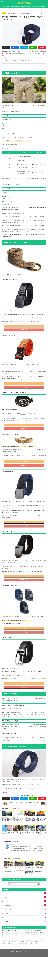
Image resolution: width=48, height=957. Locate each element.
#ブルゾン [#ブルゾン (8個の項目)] (37, 932)
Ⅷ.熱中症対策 (43, 6)
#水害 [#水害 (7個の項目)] (36, 939)
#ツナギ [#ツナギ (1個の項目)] (39, 930)
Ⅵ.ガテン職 (34, 6)
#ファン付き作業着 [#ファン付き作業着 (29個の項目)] (29, 932)
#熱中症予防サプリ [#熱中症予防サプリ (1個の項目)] (6, 941)
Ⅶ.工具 (38, 6)
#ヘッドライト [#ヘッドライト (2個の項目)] (5, 934)
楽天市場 (23, 329)
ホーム (4, 6)
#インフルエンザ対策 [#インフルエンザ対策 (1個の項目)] (32, 930)
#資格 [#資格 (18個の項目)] (37, 941)
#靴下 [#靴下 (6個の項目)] (37, 943)
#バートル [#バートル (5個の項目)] (22, 932)
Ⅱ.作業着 (12, 6)
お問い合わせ (18, 951)
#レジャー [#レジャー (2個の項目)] (43, 934)
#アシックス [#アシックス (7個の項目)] (18, 930)
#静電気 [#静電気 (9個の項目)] (26, 943)
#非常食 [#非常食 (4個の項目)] (32, 943)
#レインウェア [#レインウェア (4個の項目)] (37, 934)
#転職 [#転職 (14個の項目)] (41, 941)
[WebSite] (13, 855)
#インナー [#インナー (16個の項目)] (24, 930)
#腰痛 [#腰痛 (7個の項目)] (27, 941)
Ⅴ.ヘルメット (22, 6)
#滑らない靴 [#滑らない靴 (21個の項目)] (42, 939)
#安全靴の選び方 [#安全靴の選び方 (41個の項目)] (12, 939)
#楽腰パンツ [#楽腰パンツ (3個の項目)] (31, 939)
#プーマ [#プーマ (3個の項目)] (42, 932)
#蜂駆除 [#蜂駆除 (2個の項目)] (32, 941)
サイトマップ (35, 951)
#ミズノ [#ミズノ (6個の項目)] (24, 934)
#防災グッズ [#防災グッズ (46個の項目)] (21, 943)
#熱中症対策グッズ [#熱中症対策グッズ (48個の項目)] (15, 941)
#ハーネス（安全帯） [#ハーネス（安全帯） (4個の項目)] (14, 932)
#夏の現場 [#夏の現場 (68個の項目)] (5, 939)
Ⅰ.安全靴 (7, 6)
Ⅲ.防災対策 (17, 6)
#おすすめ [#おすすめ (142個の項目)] (5, 930)
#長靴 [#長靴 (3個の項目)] (4, 943)
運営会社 (12, 951)
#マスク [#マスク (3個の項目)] (18, 934)
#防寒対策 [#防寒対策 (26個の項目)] (9, 943)
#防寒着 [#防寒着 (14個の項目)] (15, 943)
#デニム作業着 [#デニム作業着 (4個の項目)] (5, 932)
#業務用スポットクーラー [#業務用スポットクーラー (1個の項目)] (21, 939)
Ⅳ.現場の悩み (28, 6)
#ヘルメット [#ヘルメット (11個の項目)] (13, 934)
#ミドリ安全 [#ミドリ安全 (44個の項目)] (30, 934)
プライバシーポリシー (27, 951)
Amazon (23, 326)
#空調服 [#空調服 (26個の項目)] (22, 941)
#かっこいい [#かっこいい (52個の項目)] (11, 930)
